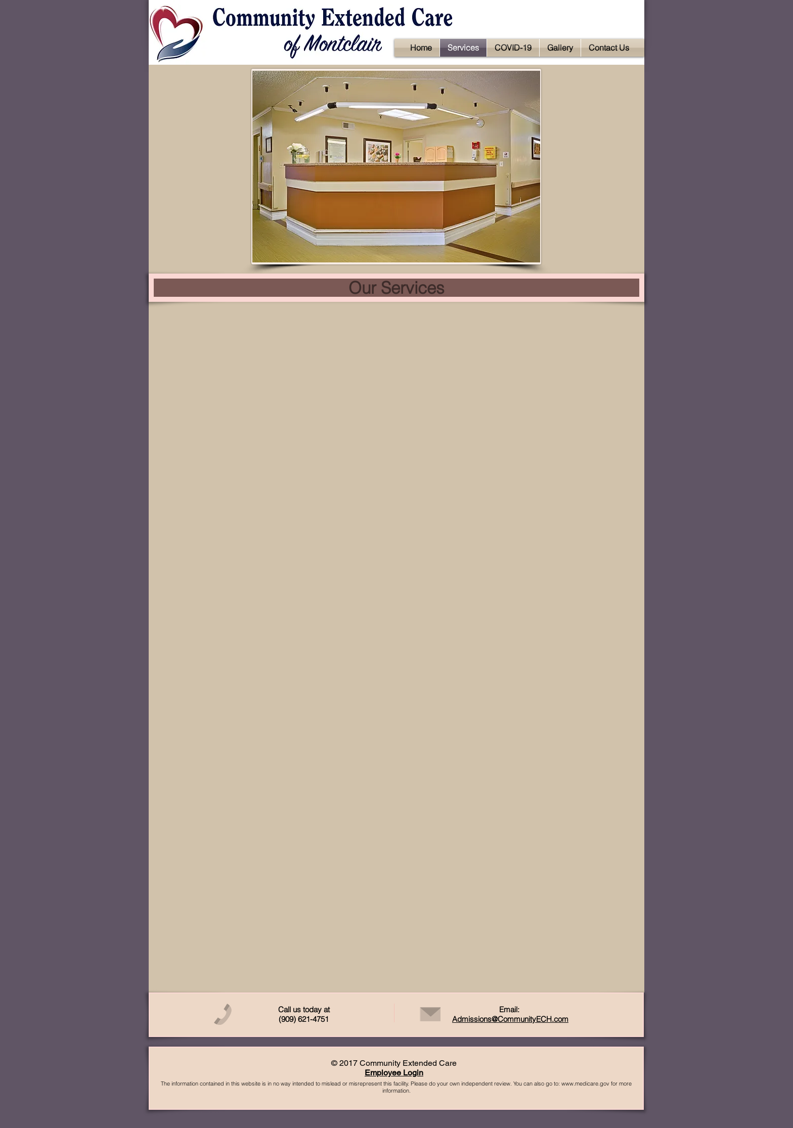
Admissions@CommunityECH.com (510, 1019)
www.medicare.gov (585, 1083)
